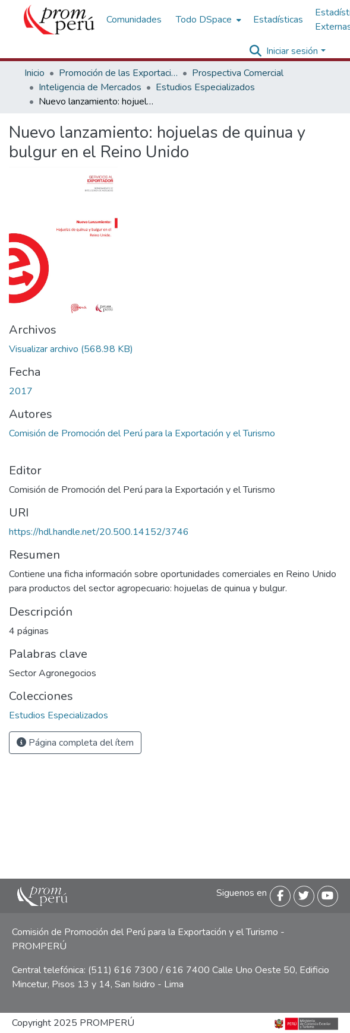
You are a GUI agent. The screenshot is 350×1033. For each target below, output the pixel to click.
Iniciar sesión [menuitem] (292, 51)
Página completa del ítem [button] (75, 742)
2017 (21, 391)
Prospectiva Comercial (237, 73)
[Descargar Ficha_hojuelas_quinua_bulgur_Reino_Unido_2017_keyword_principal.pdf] (71, 349)
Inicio (34, 73)
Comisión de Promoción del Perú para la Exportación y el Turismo (142, 433)
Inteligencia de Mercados (90, 87)
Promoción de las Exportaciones (118, 73)
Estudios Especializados (205, 87)
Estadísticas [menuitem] (278, 19)
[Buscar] (255, 51)
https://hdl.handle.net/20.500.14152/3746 (99, 531)
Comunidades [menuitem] (134, 19)
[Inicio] (59, 19)
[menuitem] (207, 19)
